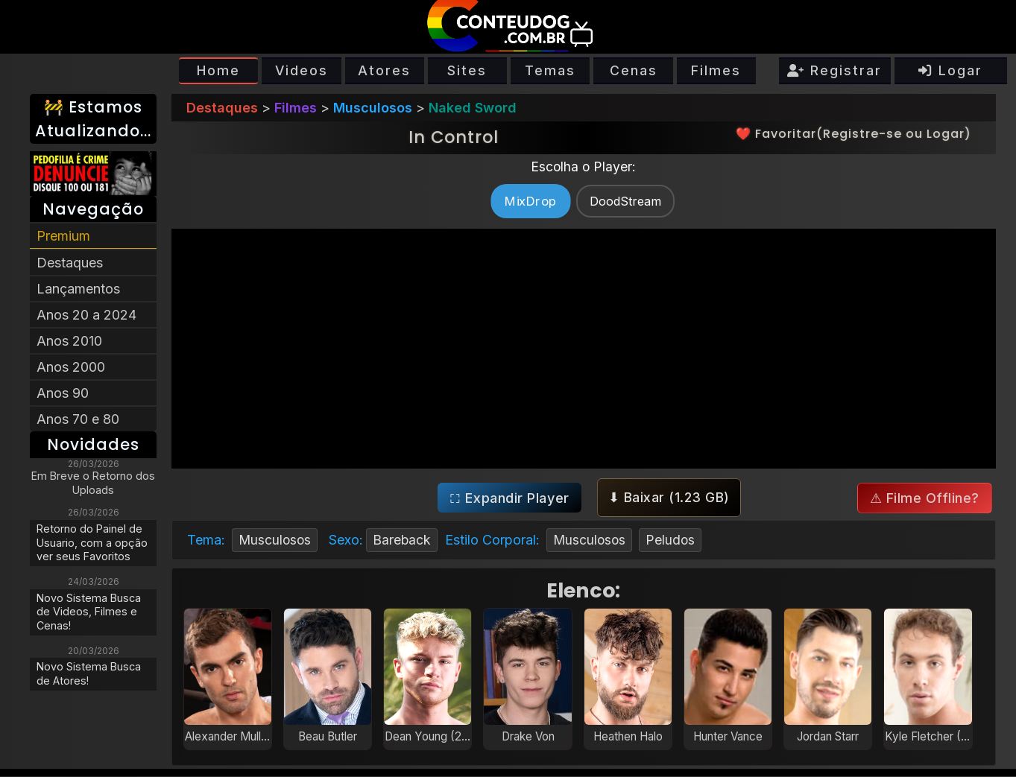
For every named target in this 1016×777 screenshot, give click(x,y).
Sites (467, 70)
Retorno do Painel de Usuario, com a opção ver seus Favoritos (92, 542)
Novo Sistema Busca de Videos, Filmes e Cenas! (89, 612)
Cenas (633, 70)
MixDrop (530, 201)
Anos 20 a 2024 (86, 315)
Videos (301, 70)
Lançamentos (78, 288)
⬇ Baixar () (669, 498)
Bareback (404, 540)
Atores (384, 70)
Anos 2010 (69, 341)
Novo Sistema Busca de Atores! (89, 673)
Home (218, 70)
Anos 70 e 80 (78, 419)
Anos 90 (63, 393)
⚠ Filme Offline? (924, 499)
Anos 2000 (71, 367)
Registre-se (862, 133)
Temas (550, 70)
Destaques (70, 262)
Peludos (676, 540)
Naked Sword (473, 107)
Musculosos (372, 107)
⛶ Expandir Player (509, 498)
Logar (950, 70)
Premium (63, 236)
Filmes (716, 70)
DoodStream (625, 201)
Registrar (834, 70)
